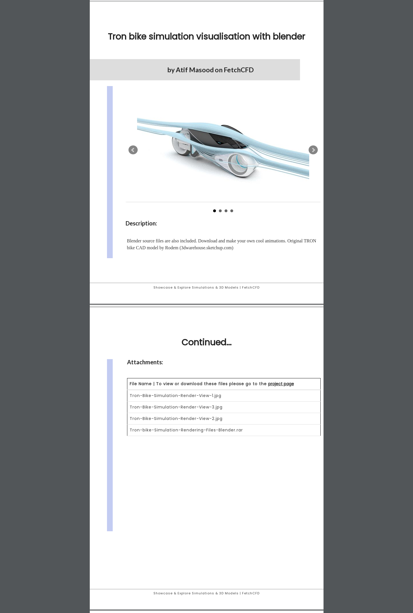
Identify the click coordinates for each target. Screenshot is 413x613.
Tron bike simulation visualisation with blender (206, 37)
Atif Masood (195, 70)
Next (313, 150)
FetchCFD (239, 70)
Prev (133, 150)
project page (281, 384)
